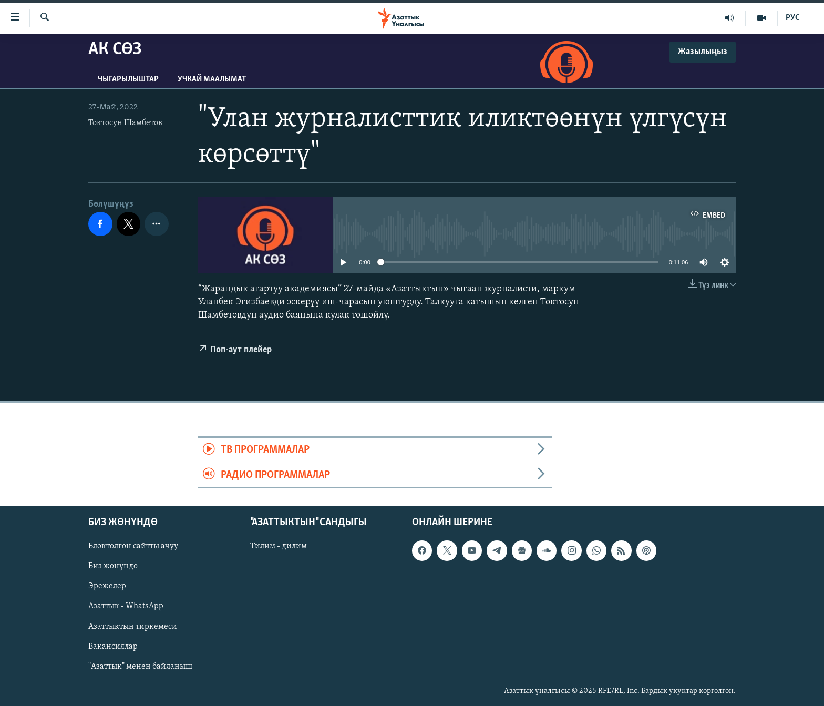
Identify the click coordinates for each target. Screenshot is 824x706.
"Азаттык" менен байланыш (140, 666)
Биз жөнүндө (113, 566)
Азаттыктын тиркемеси (132, 626)
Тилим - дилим (278, 546)
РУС (793, 18)
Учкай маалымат (212, 79)
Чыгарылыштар (128, 79)
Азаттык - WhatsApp (125, 606)
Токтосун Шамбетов (125, 123)
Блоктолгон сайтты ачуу (133, 546)
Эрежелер (107, 586)
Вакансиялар (113, 646)
